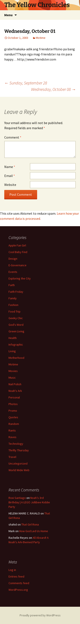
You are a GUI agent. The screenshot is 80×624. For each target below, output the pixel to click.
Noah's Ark (15, 391)
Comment (12, 137)
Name (9, 167)
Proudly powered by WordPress (40, 615)
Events (13, 272)
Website (10, 184)
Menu (8, 15)
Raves (12, 437)
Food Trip (14, 311)
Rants (12, 430)
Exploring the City (20, 278)
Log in (12, 570)
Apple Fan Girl (17, 245)
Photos (13, 404)
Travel (12, 457)
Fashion (13, 305)
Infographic (16, 344)
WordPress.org (18, 590)
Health (13, 338)
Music (12, 377)
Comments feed (19, 583)
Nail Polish (15, 384)
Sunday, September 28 (25, 82)
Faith (12, 285)
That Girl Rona (30, 524)
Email (9, 176)
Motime (40, 38)
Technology (16, 444)
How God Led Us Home (33, 531)
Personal (14, 397)
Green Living (16, 331)
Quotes (13, 417)
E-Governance (17, 265)
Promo (13, 411)
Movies (13, 371)
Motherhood (16, 358)
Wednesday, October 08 (53, 89)
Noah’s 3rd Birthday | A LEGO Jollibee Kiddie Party (29, 502)
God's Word (16, 325)
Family (13, 298)
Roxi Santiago (17, 498)
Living (12, 351)
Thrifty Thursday (19, 450)
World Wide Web (19, 470)
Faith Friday (16, 292)
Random (14, 424)
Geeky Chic (16, 318)
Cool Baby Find (18, 252)
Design (13, 259)
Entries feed (16, 576)
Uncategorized (18, 463)
